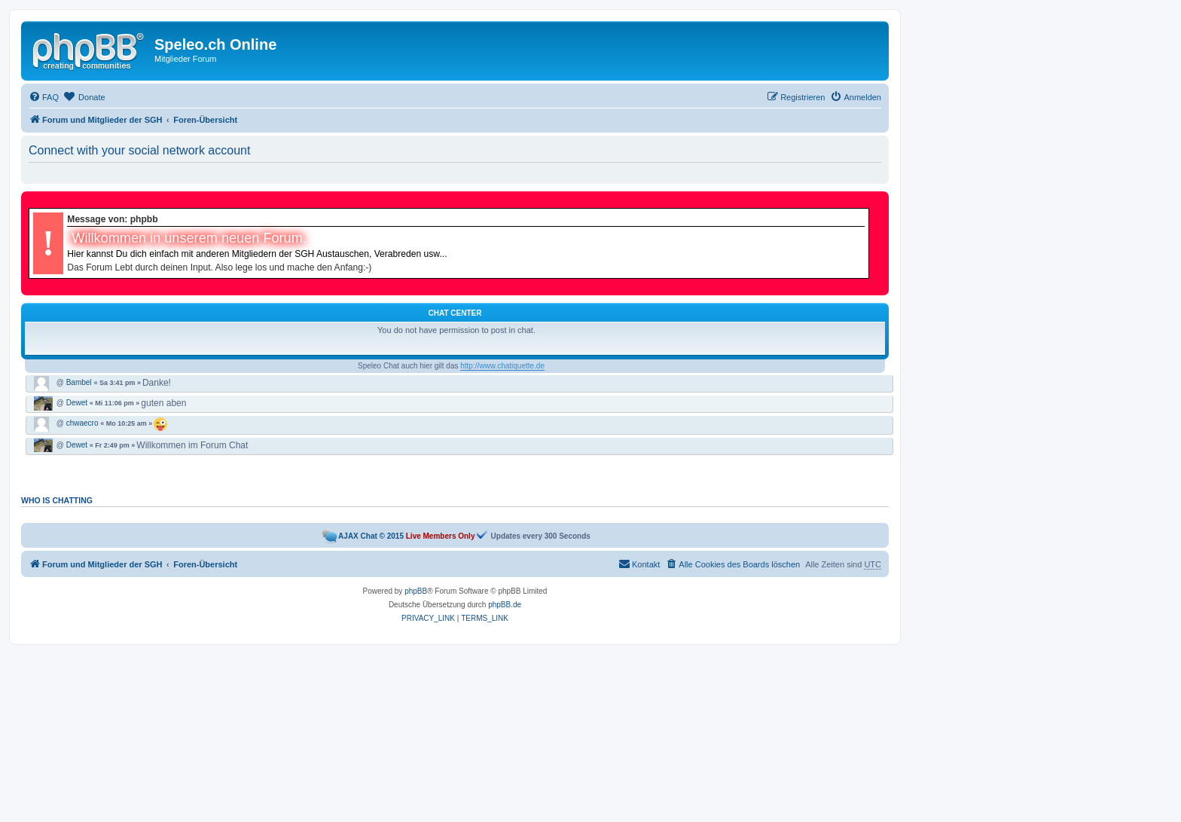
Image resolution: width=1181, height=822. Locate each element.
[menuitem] (44, 97)
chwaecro (82, 423)
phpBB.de (504, 604)
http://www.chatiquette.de (502, 366)
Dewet (76, 403)
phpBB (415, 591)
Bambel (79, 383)
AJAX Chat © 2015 (371, 536)
